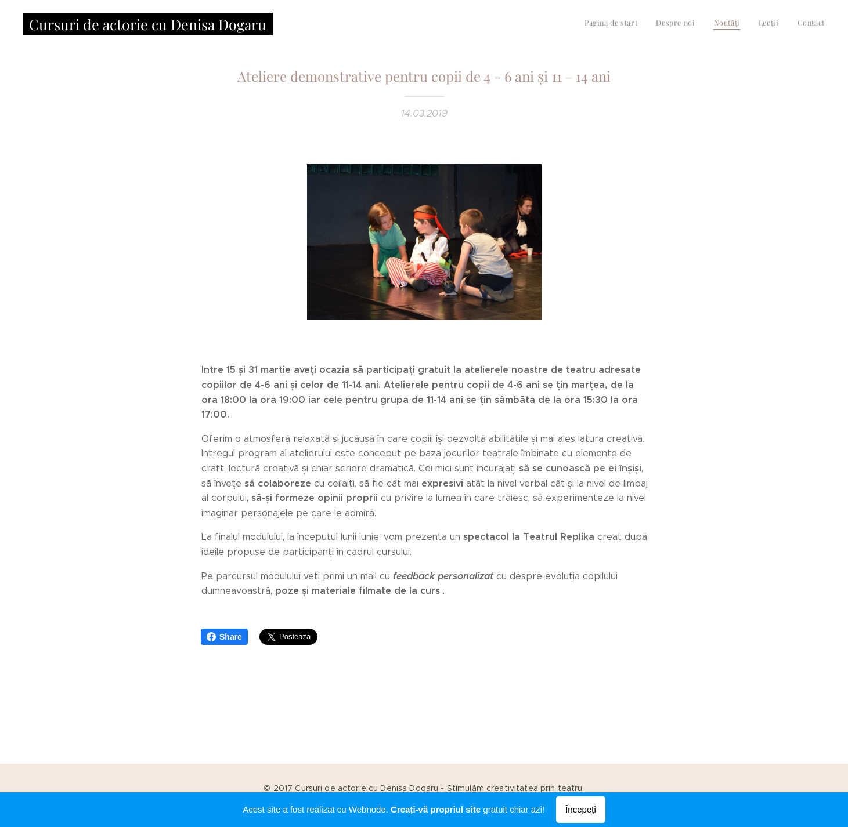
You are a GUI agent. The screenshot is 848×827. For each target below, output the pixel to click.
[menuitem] (754, 23)
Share (224, 636)
